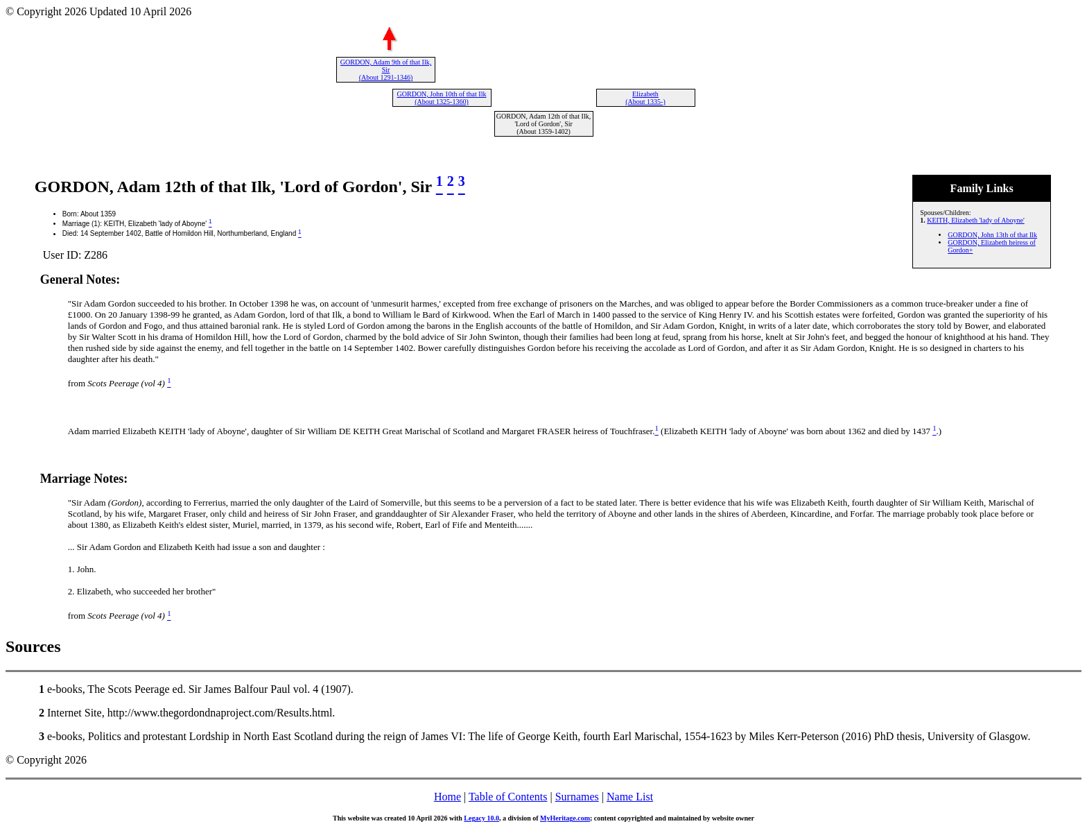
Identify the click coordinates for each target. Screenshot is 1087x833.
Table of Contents (508, 796)
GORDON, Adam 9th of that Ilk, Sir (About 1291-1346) (385, 69)
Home (447, 796)
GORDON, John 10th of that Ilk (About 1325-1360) (442, 97)
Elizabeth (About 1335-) (645, 97)
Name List (630, 796)
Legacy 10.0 (481, 818)
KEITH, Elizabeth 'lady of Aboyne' (976, 220)
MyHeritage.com (565, 818)
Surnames (577, 796)
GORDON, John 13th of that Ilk (992, 235)
